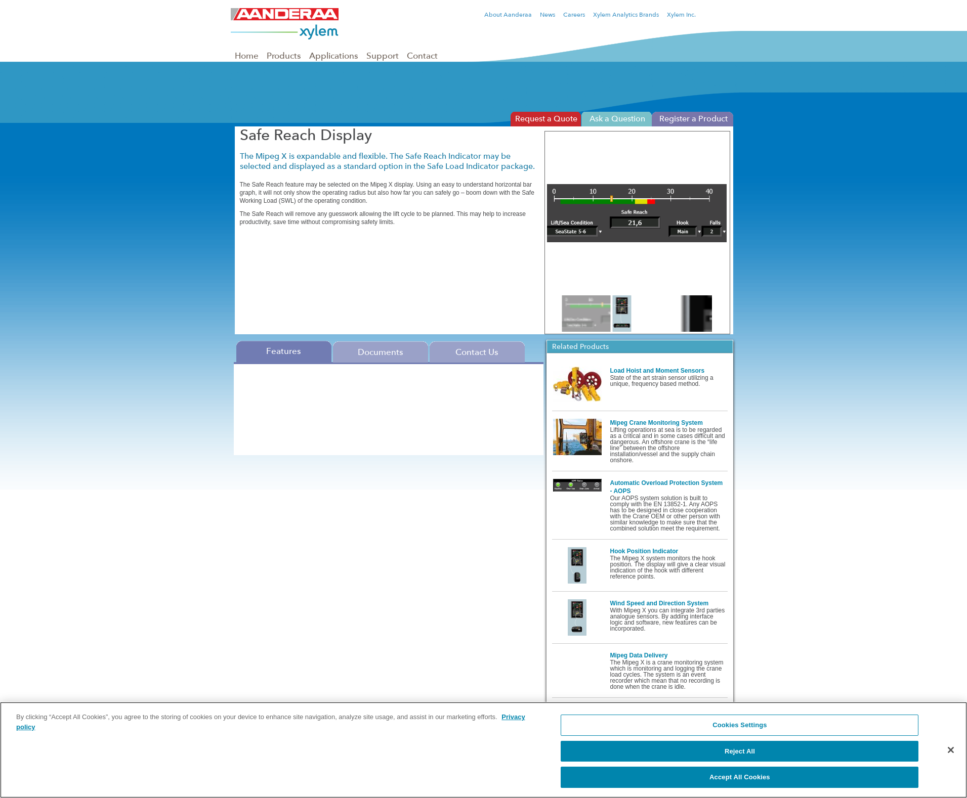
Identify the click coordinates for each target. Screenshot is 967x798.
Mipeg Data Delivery (639, 655)
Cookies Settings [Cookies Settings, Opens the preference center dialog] (739, 725)
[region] (483, 750)
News (547, 14)
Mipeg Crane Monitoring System (656, 422)
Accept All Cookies (739, 777)
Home (247, 56)
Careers (574, 14)
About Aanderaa (508, 14)
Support (382, 56)
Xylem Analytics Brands (626, 14)
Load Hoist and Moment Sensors (657, 370)
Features (283, 351)
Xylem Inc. (681, 14)
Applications (333, 56)
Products (284, 56)
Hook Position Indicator (644, 551)
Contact (422, 56)
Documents (380, 352)
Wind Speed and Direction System (659, 603)
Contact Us (476, 352)
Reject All (740, 751)
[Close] (951, 750)
